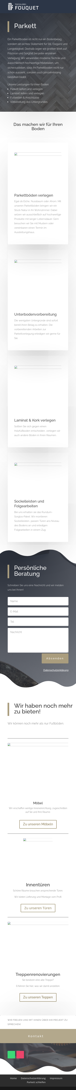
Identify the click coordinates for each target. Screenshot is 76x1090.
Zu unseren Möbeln (38, 824)
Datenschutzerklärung (55, 670)
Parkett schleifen (36, 1082)
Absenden (55, 658)
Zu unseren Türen (38, 908)
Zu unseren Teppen (38, 997)
